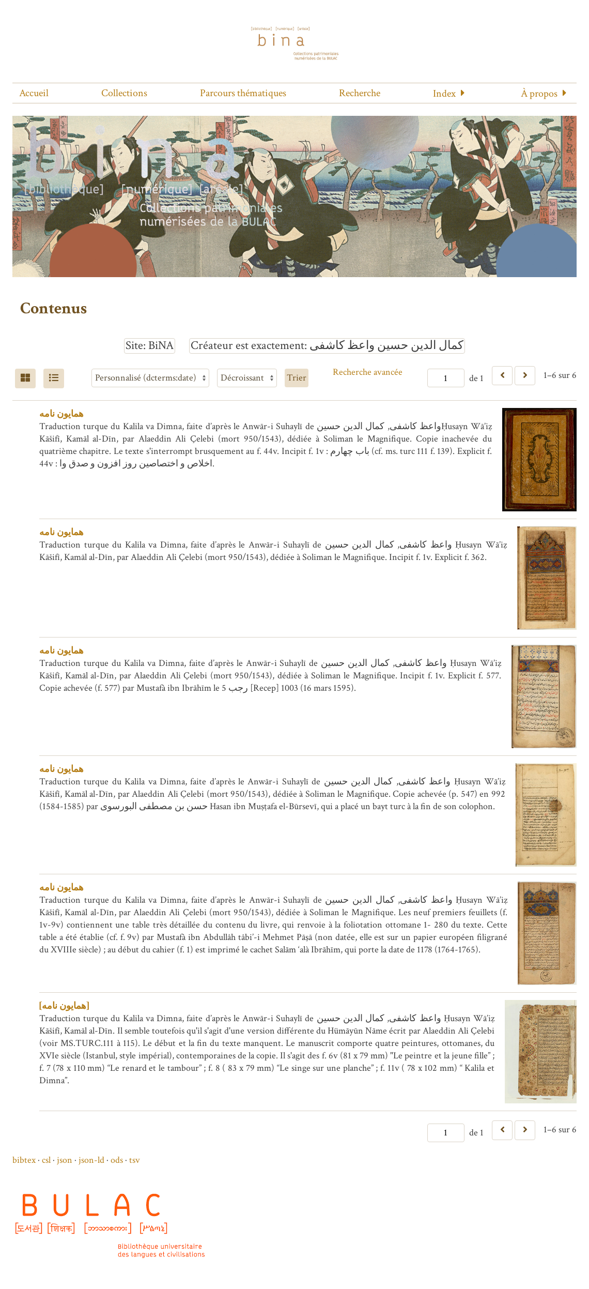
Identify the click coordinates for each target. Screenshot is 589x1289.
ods (117, 1160)
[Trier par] (150, 378)
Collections (124, 93)
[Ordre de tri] (247, 378)
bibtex (24, 1160)
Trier (296, 378)
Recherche (359, 93)
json (64, 1160)
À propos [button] (539, 93)
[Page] (445, 378)
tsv (134, 1160)
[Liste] (53, 378)
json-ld (91, 1160)
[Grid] (25, 378)
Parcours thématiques (243, 93)
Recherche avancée (367, 372)
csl (46, 1160)
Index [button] (444, 93)
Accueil (34, 93)
